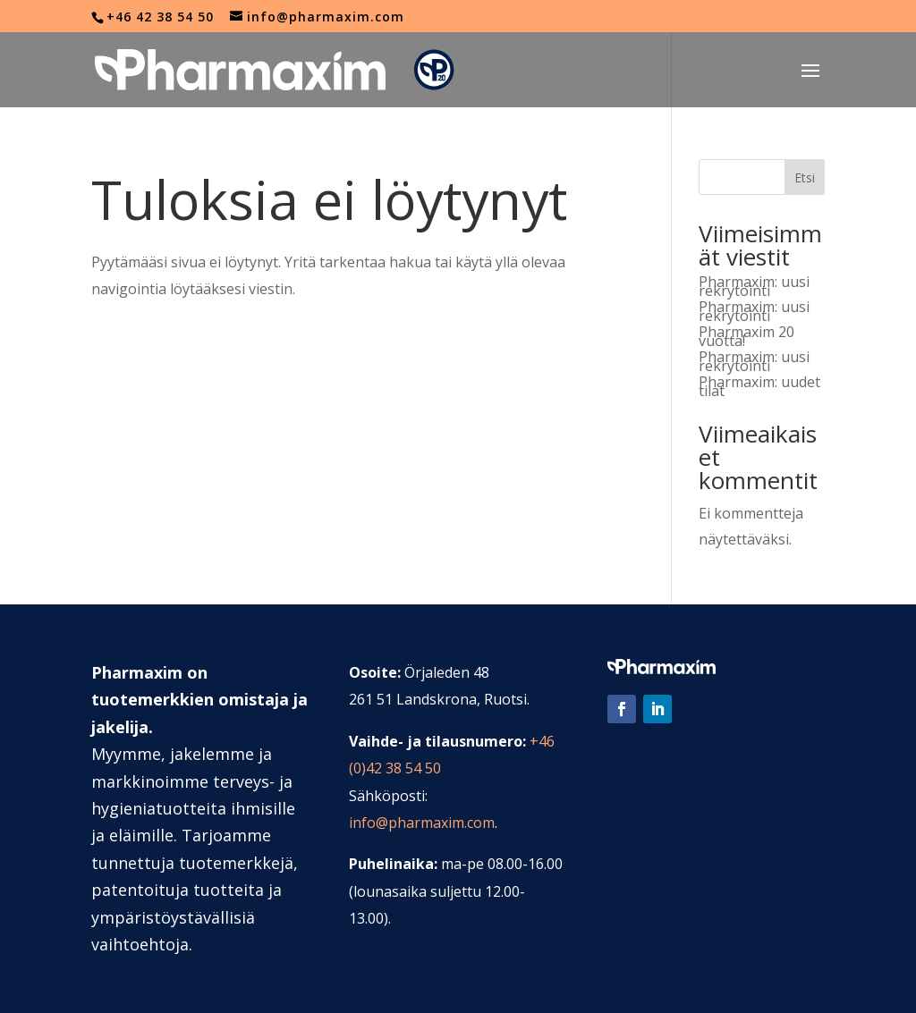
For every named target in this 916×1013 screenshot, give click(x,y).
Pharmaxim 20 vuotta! (746, 336)
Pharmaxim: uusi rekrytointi (754, 286)
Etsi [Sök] (804, 177)
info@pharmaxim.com (422, 822)
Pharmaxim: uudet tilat (759, 386)
